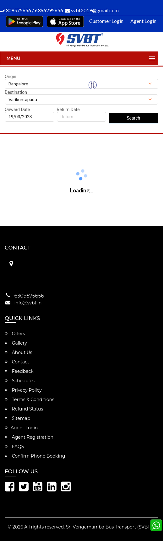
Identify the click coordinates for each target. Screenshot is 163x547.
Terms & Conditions (29, 399)
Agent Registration (29, 437)
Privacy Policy (23, 390)
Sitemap (17, 418)
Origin (10, 76)
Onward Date (17, 109)
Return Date (68, 109)
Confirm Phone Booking (35, 456)
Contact (17, 362)
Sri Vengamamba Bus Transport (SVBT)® (110, 527)
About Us (18, 352)
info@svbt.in (28, 303)
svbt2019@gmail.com (92, 10)
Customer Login (106, 21)
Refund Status (24, 409)
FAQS (14, 446)
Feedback (19, 371)
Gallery (16, 343)
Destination (16, 92)
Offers (15, 333)
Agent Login (143, 21)
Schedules (20, 380)
